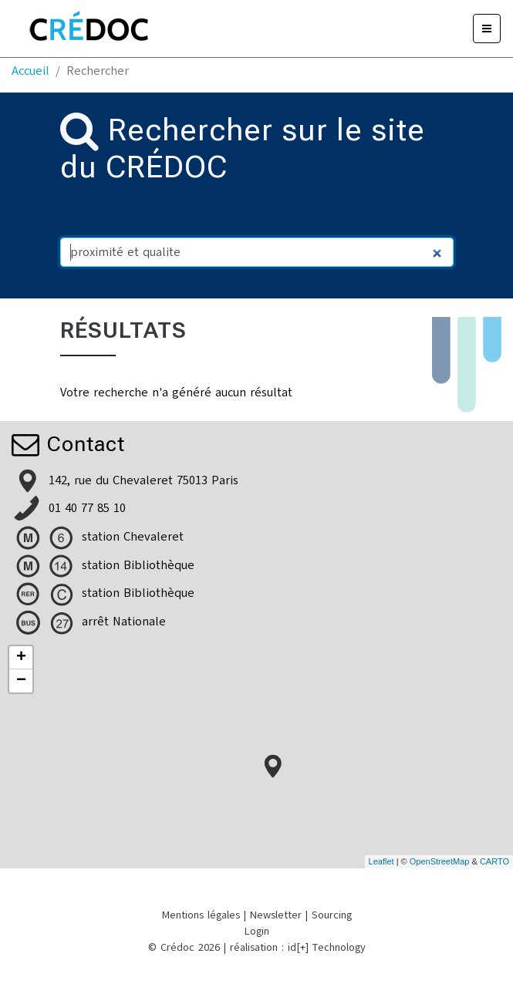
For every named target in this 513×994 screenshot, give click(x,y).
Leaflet (381, 861)
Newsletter (276, 915)
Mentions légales (201, 915)
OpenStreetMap (440, 861)
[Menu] (487, 28)
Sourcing (332, 915)
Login (257, 931)
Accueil (30, 70)
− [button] (21, 680)
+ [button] (21, 657)
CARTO (494, 861)
